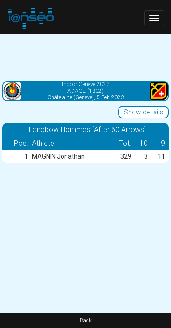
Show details (143, 112)
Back (86, 320)
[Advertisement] (85, 57)
